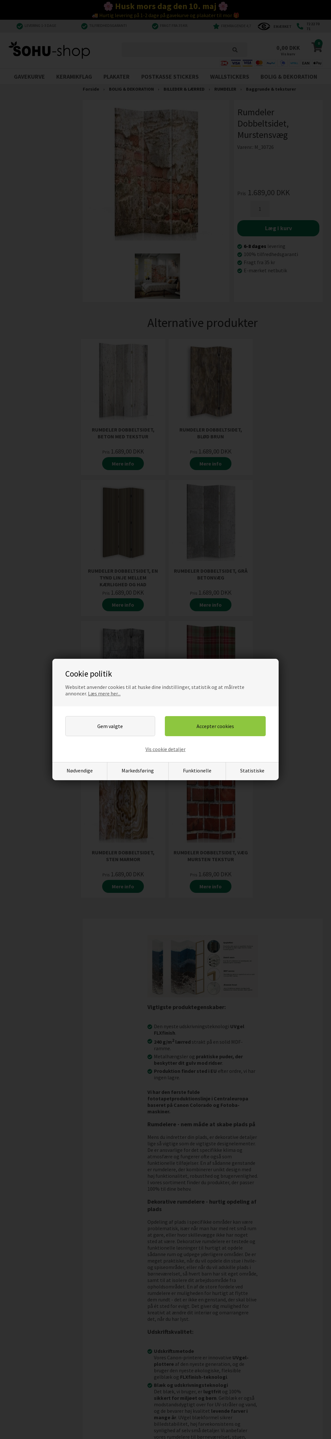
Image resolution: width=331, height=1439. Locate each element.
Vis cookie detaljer (165, 749)
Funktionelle (197, 770)
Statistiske (252, 770)
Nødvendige (80, 770)
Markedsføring (138, 770)
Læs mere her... (104, 693)
